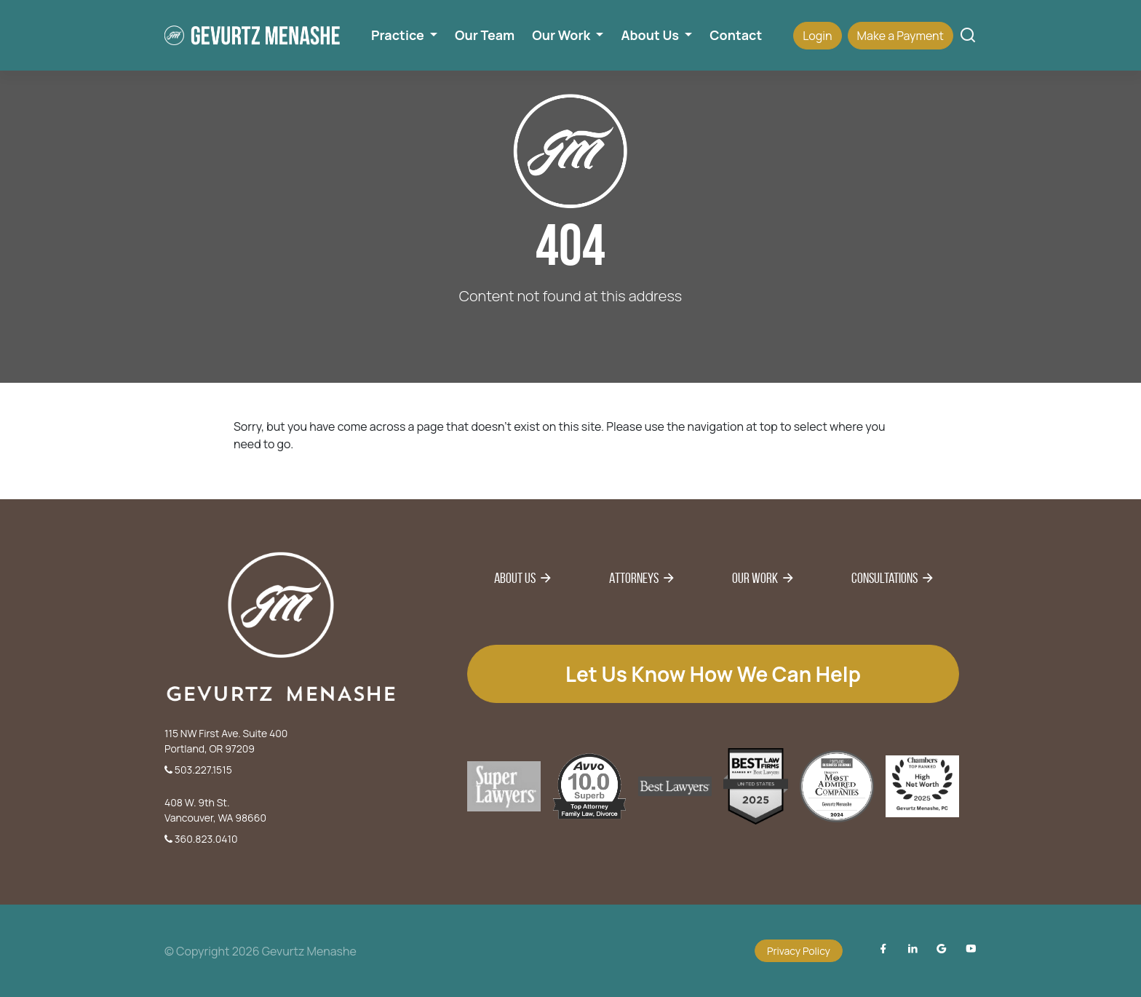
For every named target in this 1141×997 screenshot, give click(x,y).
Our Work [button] (562, 35)
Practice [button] (399, 35)
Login (817, 36)
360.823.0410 (201, 839)
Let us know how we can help (713, 674)
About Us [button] (651, 35)
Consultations (884, 578)
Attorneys (634, 578)
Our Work (755, 578)
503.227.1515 (198, 769)
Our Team (484, 35)
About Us (515, 578)
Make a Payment (900, 36)
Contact (735, 35)
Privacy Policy (798, 951)
